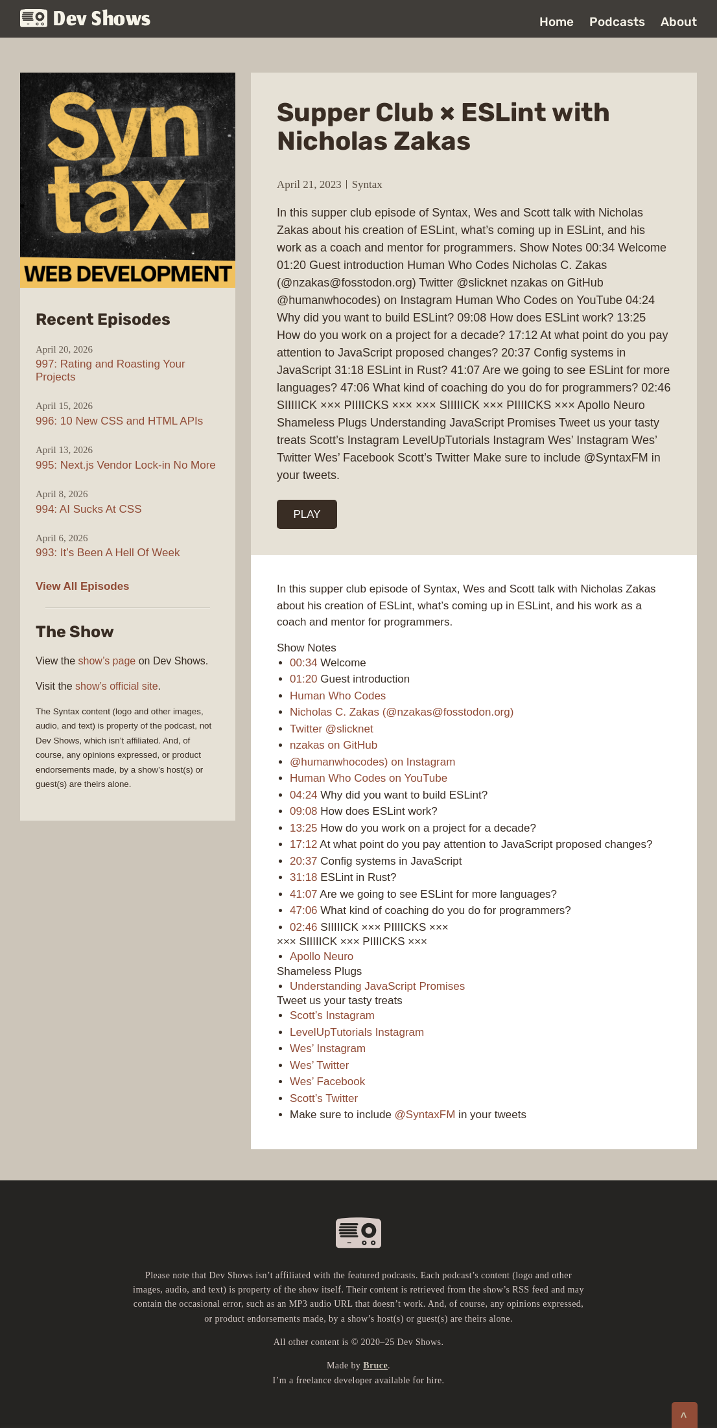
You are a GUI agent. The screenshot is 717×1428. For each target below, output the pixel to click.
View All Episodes (83, 586)
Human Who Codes (338, 696)
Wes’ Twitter (319, 1065)
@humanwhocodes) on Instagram (372, 762)
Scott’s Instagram (332, 1015)
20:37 (304, 861)
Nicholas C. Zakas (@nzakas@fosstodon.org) (401, 712)
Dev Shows (85, 19)
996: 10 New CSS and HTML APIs (119, 421)
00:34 (304, 663)
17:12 (304, 844)
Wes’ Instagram (328, 1048)
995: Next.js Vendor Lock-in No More (126, 465)
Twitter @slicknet (331, 729)
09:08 (304, 811)
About (679, 22)
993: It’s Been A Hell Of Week (108, 552)
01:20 (304, 679)
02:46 (304, 927)
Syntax (367, 184)
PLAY (307, 514)
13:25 (304, 828)
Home (556, 22)
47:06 (304, 910)
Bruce (375, 1365)
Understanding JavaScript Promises (377, 986)
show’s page (107, 660)
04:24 (304, 795)
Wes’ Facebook (327, 1081)
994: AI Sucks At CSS (88, 509)
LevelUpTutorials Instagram (357, 1032)
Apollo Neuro (321, 956)
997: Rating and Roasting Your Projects (110, 370)
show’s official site (116, 686)
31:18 (304, 877)
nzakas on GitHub (333, 745)
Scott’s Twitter (324, 1098)
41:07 (304, 894)
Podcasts (617, 22)
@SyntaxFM (425, 1114)
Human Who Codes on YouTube (368, 778)
